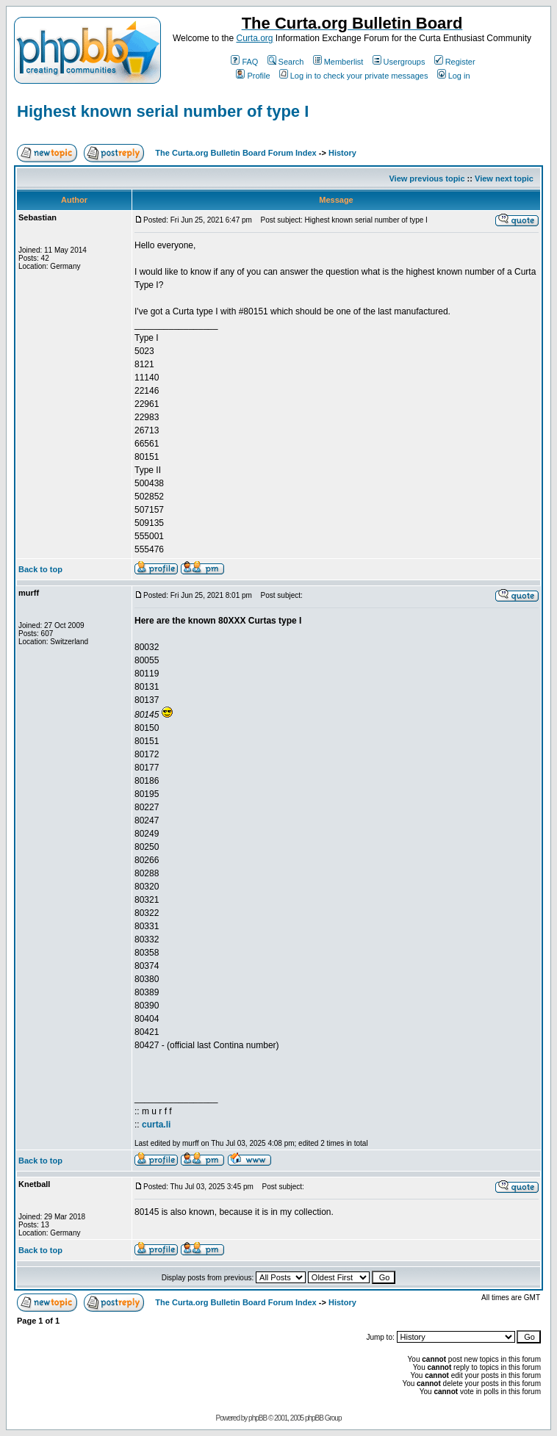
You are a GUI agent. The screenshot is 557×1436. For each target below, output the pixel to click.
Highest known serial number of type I (163, 111)
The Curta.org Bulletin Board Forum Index (235, 152)
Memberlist (338, 61)
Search (285, 61)
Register (454, 61)
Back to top (40, 569)
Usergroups (399, 61)
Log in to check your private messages (353, 75)
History (342, 152)
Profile (253, 75)
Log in (453, 75)
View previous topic (426, 178)
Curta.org (254, 38)
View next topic (504, 178)
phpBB (257, 1418)
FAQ (244, 61)
